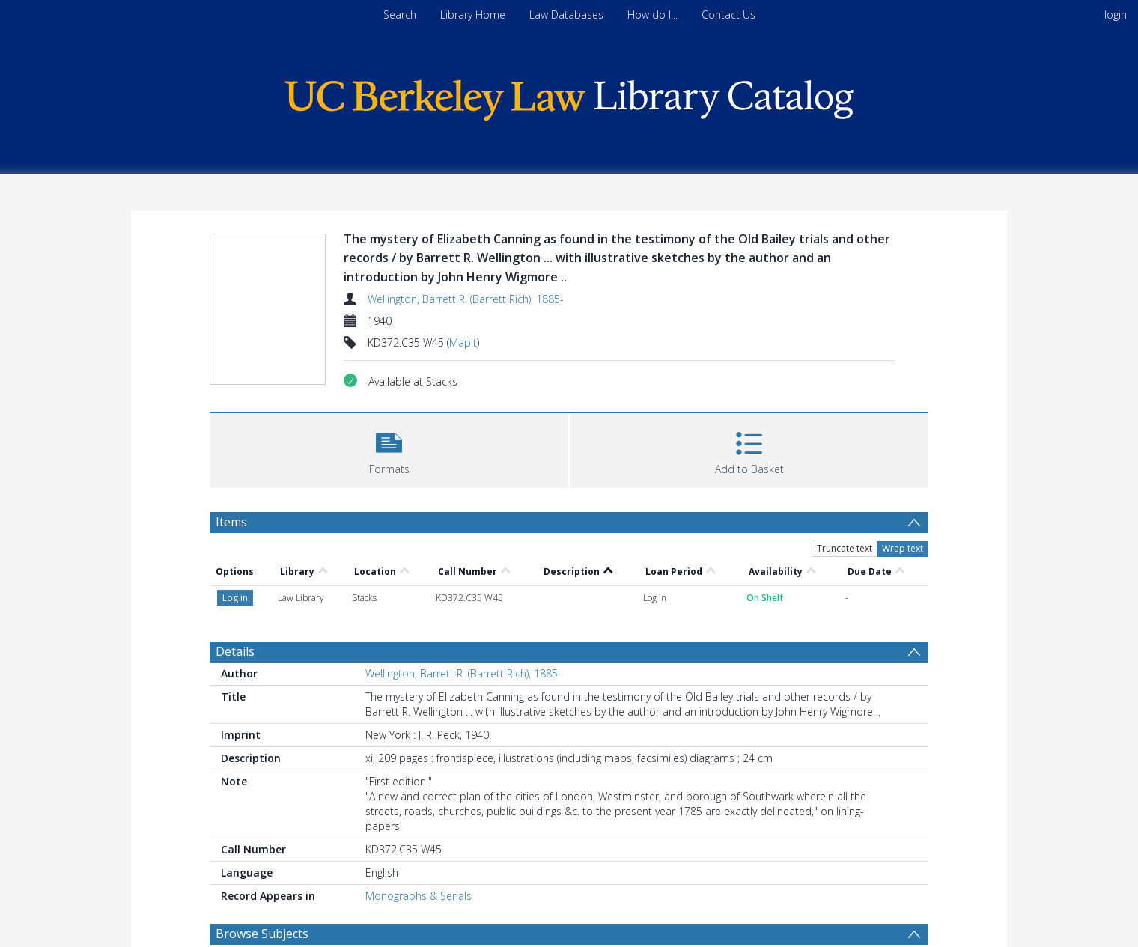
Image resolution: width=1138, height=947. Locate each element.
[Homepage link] (569, 96)
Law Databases (566, 14)
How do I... (652, 14)
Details (235, 651)
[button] (389, 448)
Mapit (463, 342)
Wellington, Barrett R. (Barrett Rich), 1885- (466, 299)
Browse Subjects (262, 933)
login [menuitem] (1115, 14)
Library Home (472, 14)
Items (231, 522)
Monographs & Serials (418, 896)
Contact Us (728, 14)
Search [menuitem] (399, 14)
